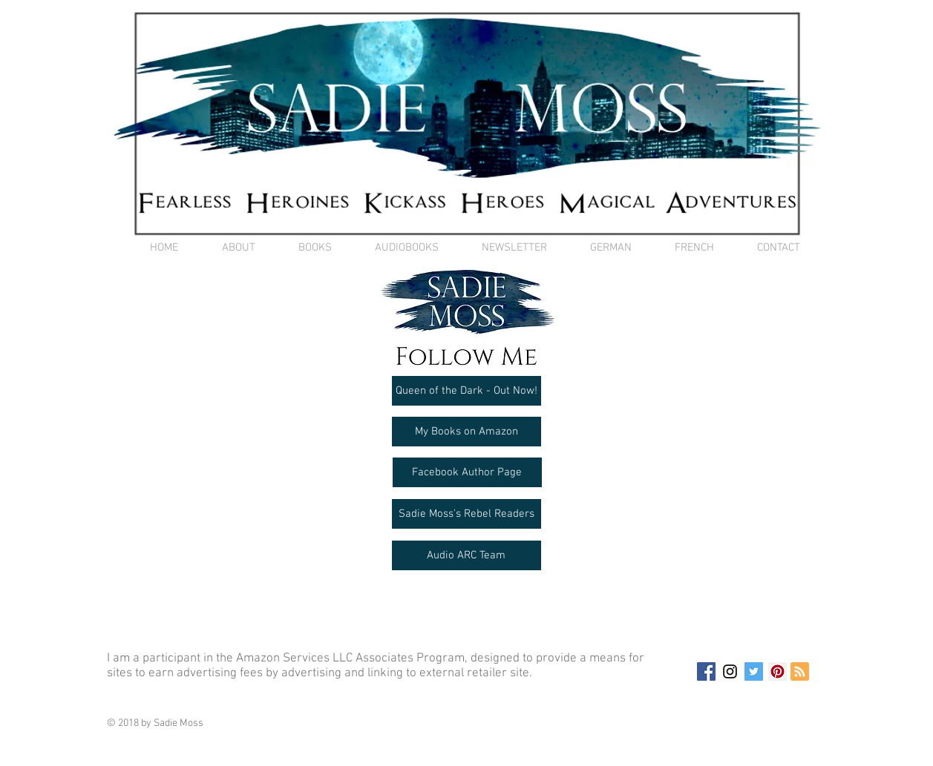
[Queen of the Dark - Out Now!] (466, 391)
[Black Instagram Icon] (730, 671)
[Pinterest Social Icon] (777, 671)
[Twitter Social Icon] (753, 671)
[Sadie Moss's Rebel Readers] (466, 514)
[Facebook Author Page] (467, 472)
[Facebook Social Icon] (706, 671)
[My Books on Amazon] (466, 431)
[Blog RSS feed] (799, 672)
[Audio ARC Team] (466, 555)
